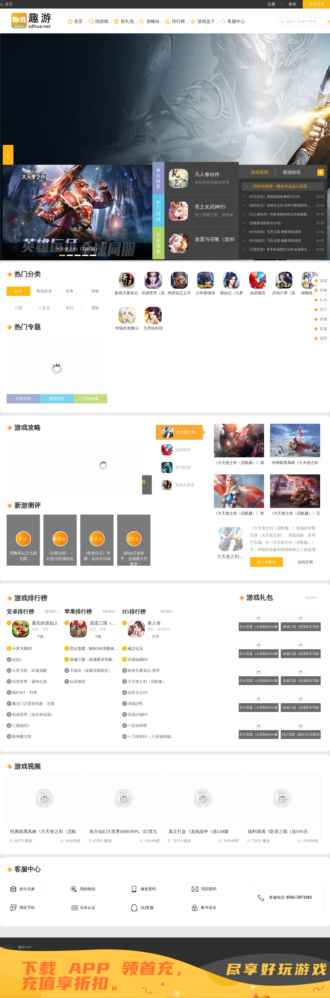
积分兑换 (22, 889)
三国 (18, 308)
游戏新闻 (259, 172)
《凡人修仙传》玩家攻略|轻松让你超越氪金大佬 (279, 214)
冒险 (95, 308)
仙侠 (18, 291)
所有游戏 (316, 4)
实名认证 (82, 907)
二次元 (44, 308)
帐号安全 (203, 907)
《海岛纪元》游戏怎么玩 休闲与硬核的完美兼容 (279, 205)
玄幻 (69, 308)
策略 (95, 291)
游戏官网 (305, 562)
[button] (8, 156)
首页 (6, 4)
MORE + (52, 611)
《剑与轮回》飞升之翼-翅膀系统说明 (274, 232)
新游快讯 (292, 172)
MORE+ (109, 611)
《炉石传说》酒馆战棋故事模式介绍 (273, 197)
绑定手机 (22, 907)
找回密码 (203, 889)
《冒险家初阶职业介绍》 (265, 223)
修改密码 (143, 889)
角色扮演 (44, 291)
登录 (292, 4)
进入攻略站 (266, 562)
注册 (271, 4)
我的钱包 (82, 889)
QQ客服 (142, 907)
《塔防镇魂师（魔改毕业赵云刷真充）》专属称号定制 (282, 186)
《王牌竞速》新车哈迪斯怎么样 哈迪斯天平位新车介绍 (279, 249)
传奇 (69, 291)
